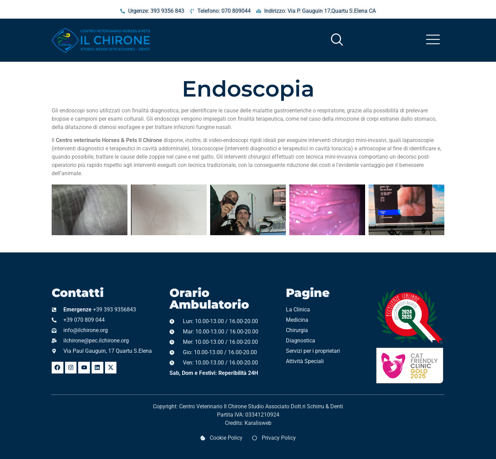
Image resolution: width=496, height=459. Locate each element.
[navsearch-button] (326, 40)
